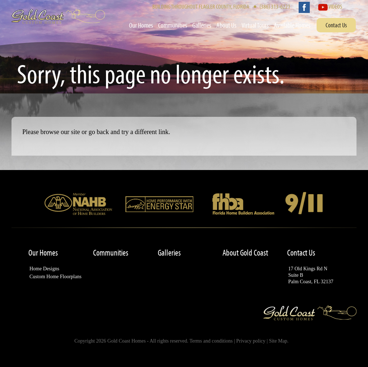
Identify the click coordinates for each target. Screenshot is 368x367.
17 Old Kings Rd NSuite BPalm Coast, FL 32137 (311, 275)
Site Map (278, 341)
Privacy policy (250, 341)
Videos (330, 6)
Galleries (201, 25)
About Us (226, 25)
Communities (172, 25)
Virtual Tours (255, 25)
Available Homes (292, 25)
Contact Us (336, 25)
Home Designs (44, 268)
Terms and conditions (211, 341)
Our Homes (141, 25)
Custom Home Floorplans (55, 276)
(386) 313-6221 (274, 6)
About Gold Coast (245, 252)
